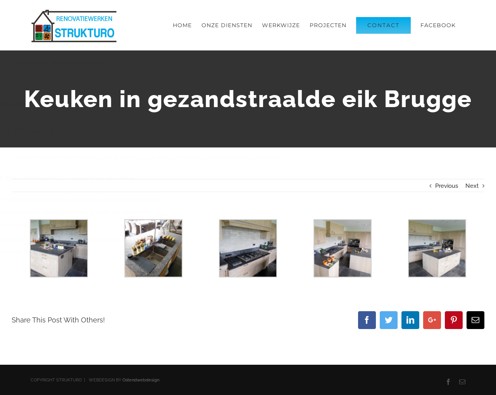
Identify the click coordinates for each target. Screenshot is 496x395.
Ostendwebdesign (140, 380)
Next (472, 185)
